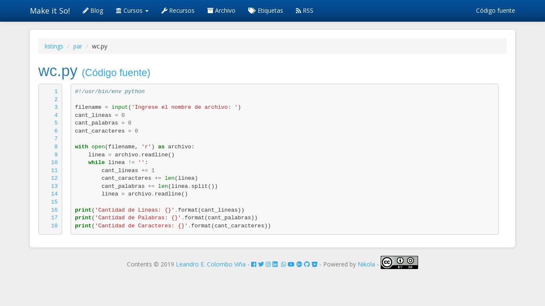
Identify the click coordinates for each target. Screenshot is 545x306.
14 (54, 194)
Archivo (221, 10)
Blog (93, 10)
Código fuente (495, 10)
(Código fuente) (116, 72)
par (77, 46)
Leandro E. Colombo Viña (211, 264)
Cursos (132, 10)
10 (54, 162)
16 (54, 210)
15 (54, 202)
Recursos (178, 10)
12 (54, 178)
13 (54, 186)
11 (54, 170)
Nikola (366, 264)
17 (54, 218)
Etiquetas (265, 10)
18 (54, 226)
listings (54, 46)
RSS (304, 10)
